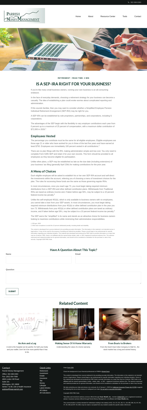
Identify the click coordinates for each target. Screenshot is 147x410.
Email (78, 254)
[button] (90, 16)
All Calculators (45, 393)
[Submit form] (12, 291)
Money (42, 383)
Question (10, 270)
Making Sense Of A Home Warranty (73, 343)
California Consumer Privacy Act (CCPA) (125, 387)
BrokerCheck (106, 371)
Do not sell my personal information (110, 389)
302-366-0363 (134, 2)
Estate (42, 376)
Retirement (44, 371)
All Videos (43, 390)
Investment (44, 373)
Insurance (43, 378)
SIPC (123, 397)
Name (8, 254)
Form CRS (70, 367)
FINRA (119, 397)
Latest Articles (45, 388)
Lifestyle (43, 385)
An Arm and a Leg (27, 343)
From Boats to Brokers (119, 343)
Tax (41, 381)
